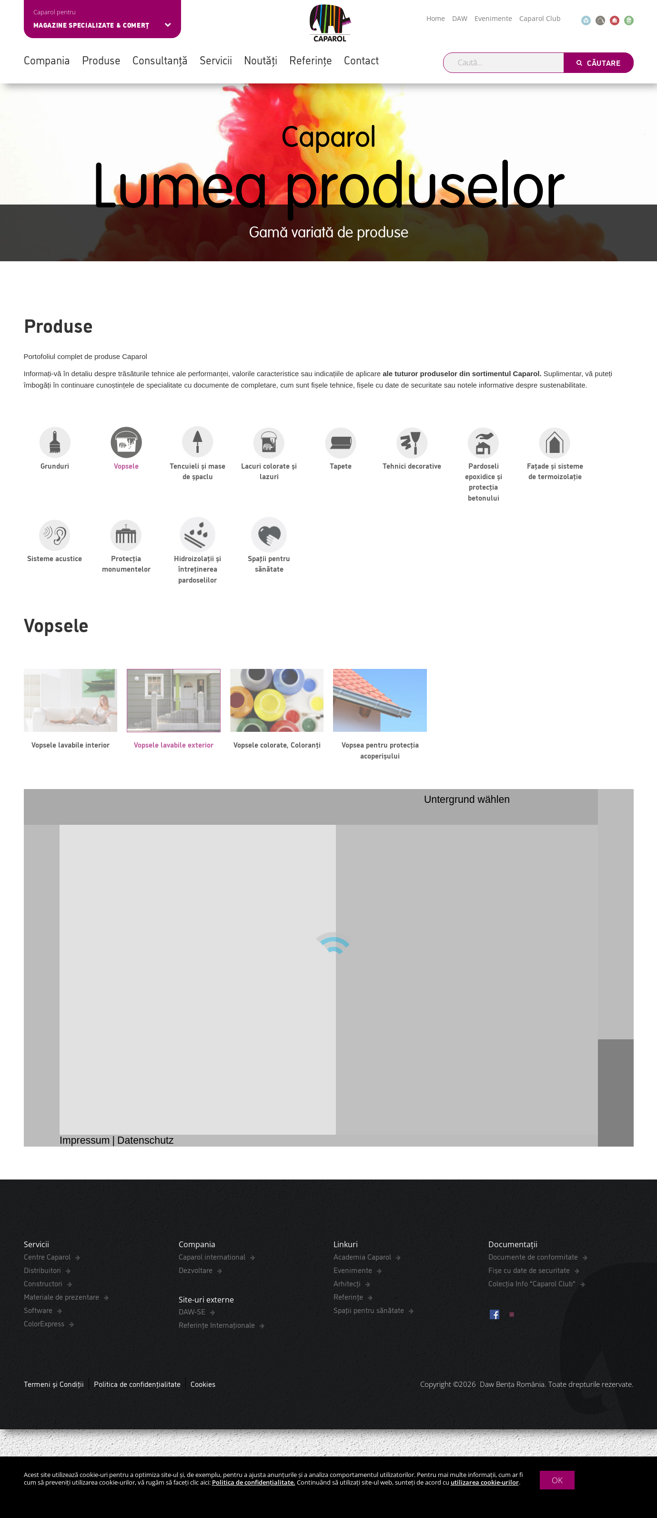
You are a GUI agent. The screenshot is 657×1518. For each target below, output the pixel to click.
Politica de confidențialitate (137, 1389)
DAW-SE (193, 1317)
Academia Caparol (363, 1259)
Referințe (310, 59)
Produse (101, 59)
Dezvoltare (196, 1272)
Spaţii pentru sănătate (370, 1312)
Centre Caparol (48, 1259)
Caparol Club (540, 18)
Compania (47, 59)
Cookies (203, 1389)
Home (435, 18)
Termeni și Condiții (54, 1389)
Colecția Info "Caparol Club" (532, 1286)
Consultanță (160, 59)
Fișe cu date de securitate (530, 1272)
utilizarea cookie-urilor (485, 1482)
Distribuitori (43, 1272)
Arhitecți (348, 1286)
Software (39, 1312)
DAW (459, 18)
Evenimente (493, 18)
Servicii (216, 59)
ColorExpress (45, 1326)
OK (557, 1480)
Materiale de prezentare (62, 1299)
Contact (361, 59)
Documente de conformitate (534, 1259)
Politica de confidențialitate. (253, 1482)
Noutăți (260, 59)
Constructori (44, 1286)
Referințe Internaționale (218, 1330)
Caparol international (213, 1259)
